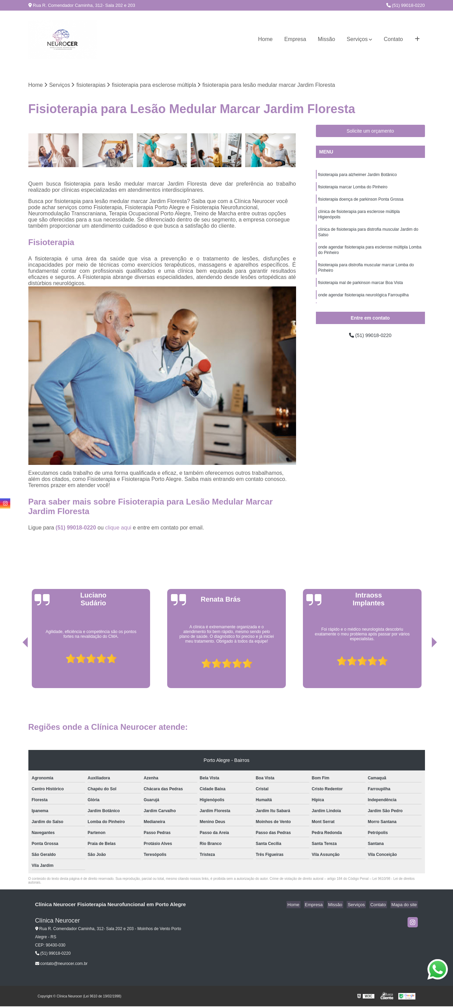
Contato (393, 39)
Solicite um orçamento (370, 131)
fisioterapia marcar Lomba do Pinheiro (353, 188)
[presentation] (16, 669)
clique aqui (118, 528)
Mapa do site (405, 905)
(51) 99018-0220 (405, 5)
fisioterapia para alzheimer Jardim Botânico (357, 175)
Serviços (357, 39)
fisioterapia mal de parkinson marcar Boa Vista (360, 291)
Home (265, 39)
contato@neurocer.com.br (61, 964)
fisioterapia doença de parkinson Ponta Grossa (361, 201)
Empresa (295, 39)
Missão (326, 39)
